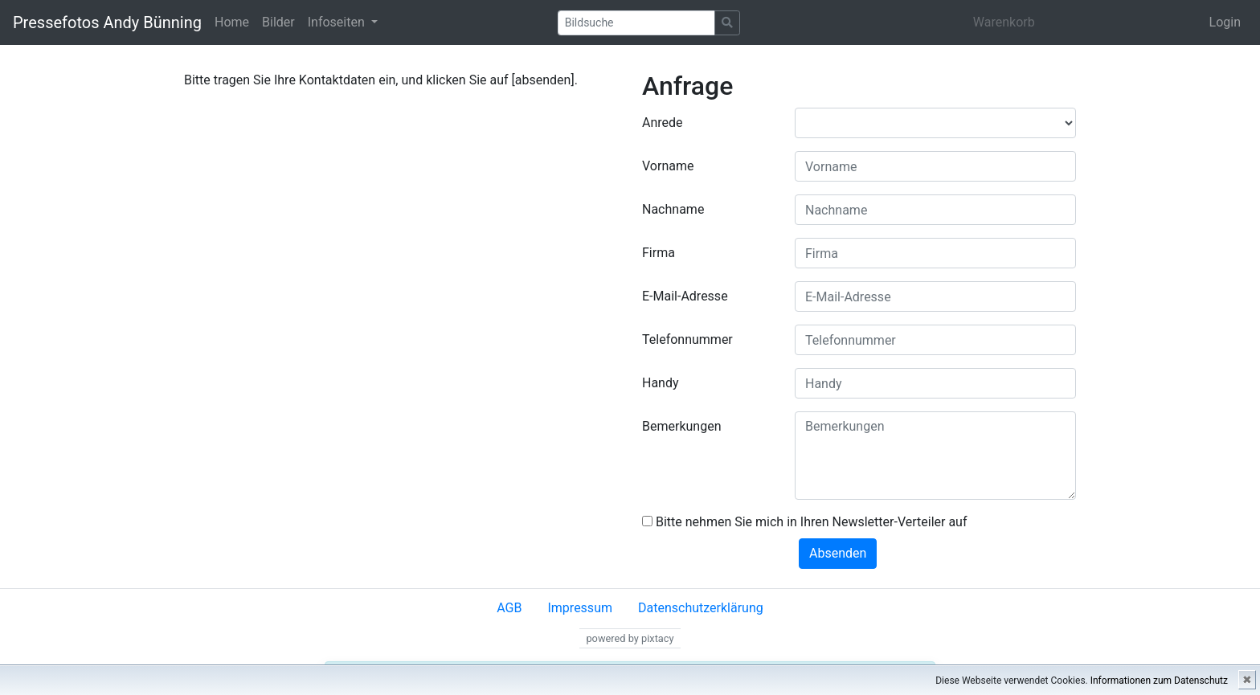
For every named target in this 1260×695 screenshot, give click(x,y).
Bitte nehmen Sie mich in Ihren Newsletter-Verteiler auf (805, 521)
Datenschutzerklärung (700, 607)
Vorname (667, 166)
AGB (509, 607)
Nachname (673, 209)
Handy (660, 382)
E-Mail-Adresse (685, 296)
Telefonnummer (687, 339)
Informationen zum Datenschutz (1159, 680)
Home (232, 22)
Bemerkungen (681, 426)
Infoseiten (338, 22)
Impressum (579, 607)
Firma (658, 252)
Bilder (278, 22)
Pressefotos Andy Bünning (107, 22)
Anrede (662, 122)
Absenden (837, 553)
